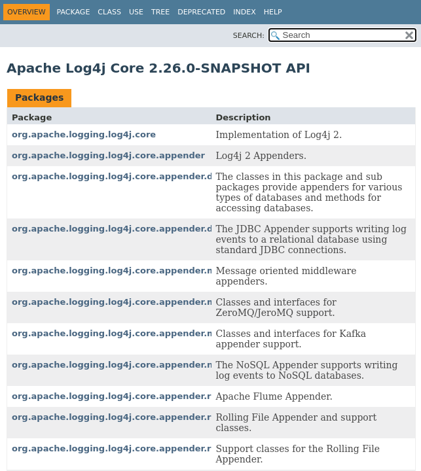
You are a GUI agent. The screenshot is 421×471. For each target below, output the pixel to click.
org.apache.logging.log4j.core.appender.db (115, 176)
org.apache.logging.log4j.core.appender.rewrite (127, 396)
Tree (160, 12)
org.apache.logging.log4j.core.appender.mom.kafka (136, 333)
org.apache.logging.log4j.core (84, 134)
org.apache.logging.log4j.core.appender (108, 155)
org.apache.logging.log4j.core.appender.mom (121, 270)
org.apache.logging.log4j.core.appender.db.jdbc (127, 229)
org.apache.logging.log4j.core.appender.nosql (122, 365)
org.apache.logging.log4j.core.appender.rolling (125, 417)
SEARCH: (249, 35)
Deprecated (201, 12)
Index (244, 12)
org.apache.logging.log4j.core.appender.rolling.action (141, 448)
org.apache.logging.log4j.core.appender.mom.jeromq (140, 302)
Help (273, 12)
